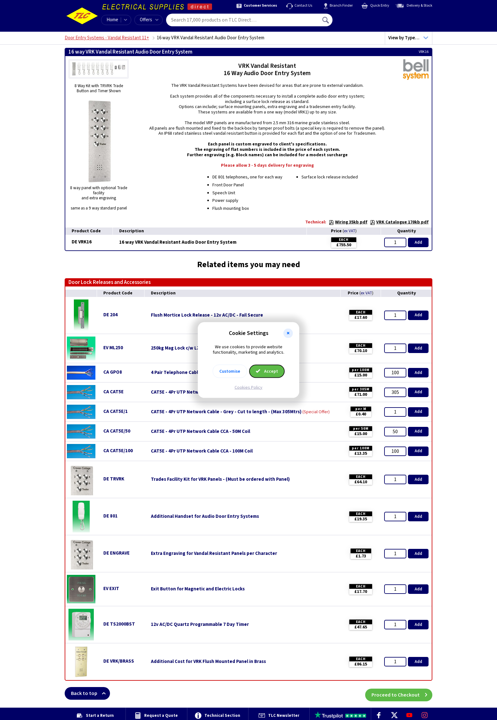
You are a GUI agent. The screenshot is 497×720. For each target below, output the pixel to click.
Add (418, 242)
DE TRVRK (113, 479)
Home (112, 19)
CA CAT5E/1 (115, 411)
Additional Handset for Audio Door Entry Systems (205, 516)
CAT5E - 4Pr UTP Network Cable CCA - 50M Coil (200, 431)
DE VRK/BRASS (118, 661)
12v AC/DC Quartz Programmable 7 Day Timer (200, 624)
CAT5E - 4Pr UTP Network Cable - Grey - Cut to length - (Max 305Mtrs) (226, 412)
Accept (267, 371)
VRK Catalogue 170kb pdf (399, 222)
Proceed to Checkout (401, 693)
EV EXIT (111, 588)
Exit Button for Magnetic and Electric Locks (198, 589)
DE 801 (110, 516)
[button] (288, 333)
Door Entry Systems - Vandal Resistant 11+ (107, 38)
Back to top (90, 693)
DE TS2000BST (119, 624)
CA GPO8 (112, 372)
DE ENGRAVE (116, 553)
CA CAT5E (113, 392)
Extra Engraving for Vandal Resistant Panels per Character (214, 553)
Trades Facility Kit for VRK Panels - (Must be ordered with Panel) (220, 479)
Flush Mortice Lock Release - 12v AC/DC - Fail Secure (207, 315)
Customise (229, 371)
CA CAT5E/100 (118, 450)
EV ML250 (113, 347)
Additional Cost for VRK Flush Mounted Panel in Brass (208, 662)
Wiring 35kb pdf (348, 222)
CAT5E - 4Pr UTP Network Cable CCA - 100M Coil (202, 451)
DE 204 (110, 315)
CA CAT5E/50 (116, 431)
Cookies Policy (248, 387)
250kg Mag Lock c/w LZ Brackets (185, 348)
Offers (149, 19)
